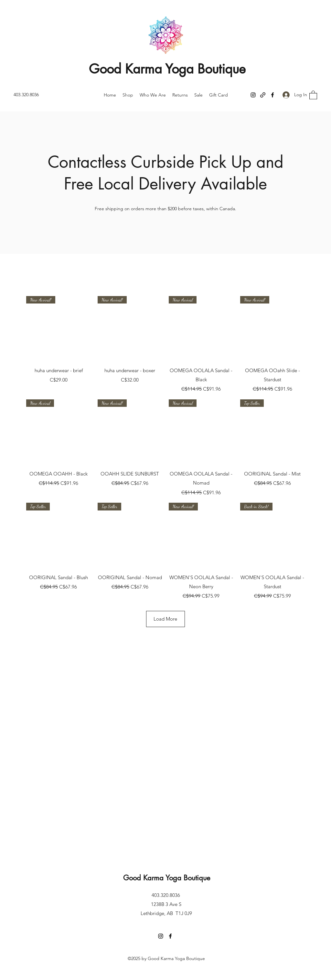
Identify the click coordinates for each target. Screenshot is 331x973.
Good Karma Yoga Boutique (167, 69)
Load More (165, 619)
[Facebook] (272, 95)
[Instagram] (253, 95)
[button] (313, 94)
